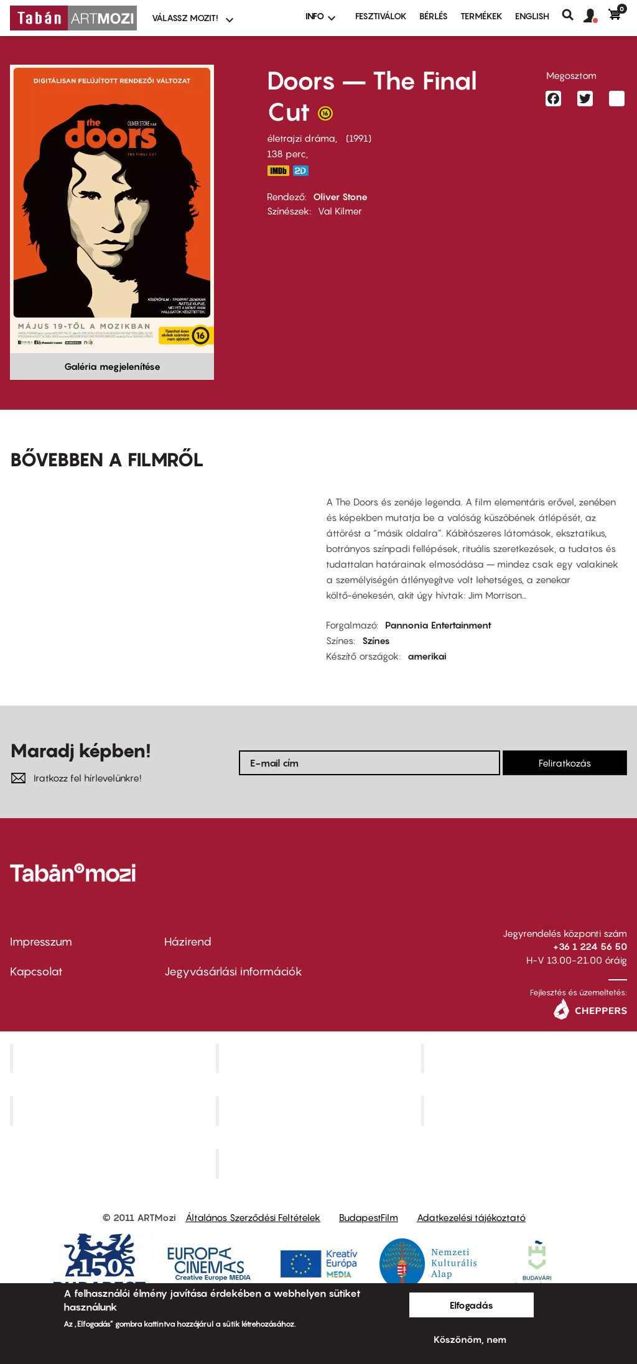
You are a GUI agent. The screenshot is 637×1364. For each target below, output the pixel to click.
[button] (596, 16)
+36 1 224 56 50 (590, 946)
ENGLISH (532, 16)
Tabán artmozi (525, 1111)
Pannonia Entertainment (438, 624)
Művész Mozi (526, 1058)
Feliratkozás (565, 762)
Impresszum (41, 941)
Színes (376, 640)
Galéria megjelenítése (112, 366)
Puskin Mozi (114, 1111)
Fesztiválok (381, 16)
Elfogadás (471, 1305)
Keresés (573, 15)
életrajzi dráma (301, 138)
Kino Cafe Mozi (319, 1058)
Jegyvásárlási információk (233, 971)
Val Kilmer (340, 210)
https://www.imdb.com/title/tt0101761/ (278, 170)
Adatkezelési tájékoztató (471, 1217)
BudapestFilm (368, 1217)
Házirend (188, 941)
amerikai (427, 655)
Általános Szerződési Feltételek (252, 1217)
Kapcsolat (36, 971)
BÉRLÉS (433, 16)
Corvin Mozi (114, 1058)
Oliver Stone (340, 196)
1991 (358, 138)
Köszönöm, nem (470, 1339)
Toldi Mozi (320, 1164)
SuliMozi (320, 1111)
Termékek (481, 16)
